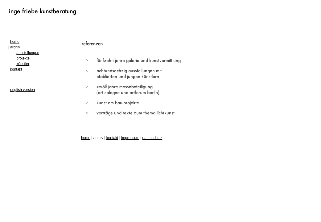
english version (22, 90)
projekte (23, 58)
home (14, 41)
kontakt (16, 69)
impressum (130, 138)
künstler (22, 64)
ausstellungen (27, 53)
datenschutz (152, 138)
